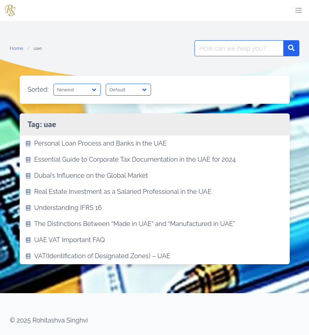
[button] (298, 10)
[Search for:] (239, 48)
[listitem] (155, 144)
